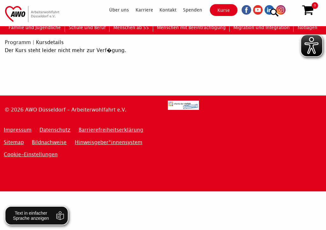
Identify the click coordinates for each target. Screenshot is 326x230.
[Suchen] (292, 10)
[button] (308, 10)
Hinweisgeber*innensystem (108, 142)
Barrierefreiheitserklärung (111, 130)
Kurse (218, 10)
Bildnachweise (49, 142)
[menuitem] (113, 10)
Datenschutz (54, 130)
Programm (18, 42)
